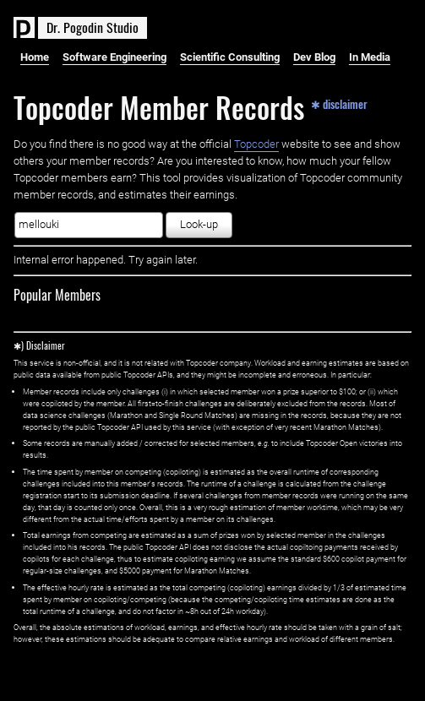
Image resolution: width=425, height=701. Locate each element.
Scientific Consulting (230, 57)
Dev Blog (314, 57)
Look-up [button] (199, 224)
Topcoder (256, 144)
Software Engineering (114, 57)
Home (34, 57)
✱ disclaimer (339, 103)
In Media (369, 57)
